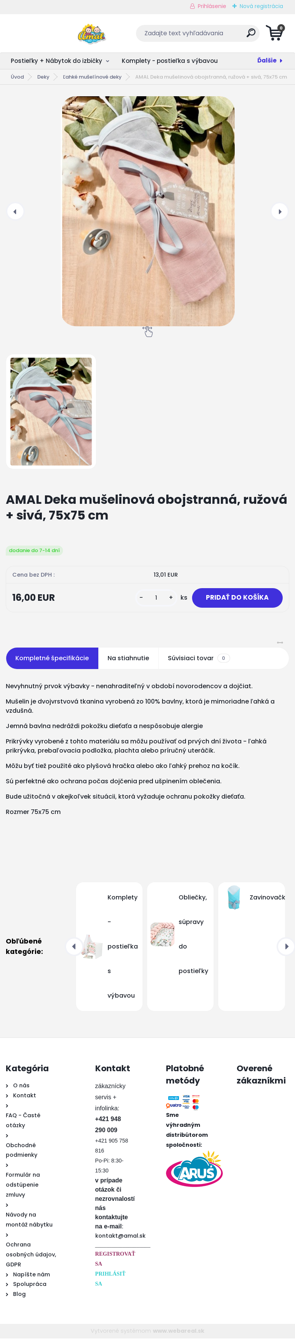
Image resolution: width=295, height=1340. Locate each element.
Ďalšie (267, 60)
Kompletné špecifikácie (52, 659)
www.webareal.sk (178, 1332)
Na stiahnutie (128, 659)
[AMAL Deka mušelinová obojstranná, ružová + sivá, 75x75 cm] (147, 211)
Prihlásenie (212, 6)
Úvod (17, 77)
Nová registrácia (261, 6)
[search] (240, 35)
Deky (43, 77)
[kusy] (151, 598)
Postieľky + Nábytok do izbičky (56, 61)
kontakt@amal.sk (120, 1237)
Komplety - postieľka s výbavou (170, 61)
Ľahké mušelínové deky (92, 77)
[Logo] (53, 33)
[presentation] (15, 211)
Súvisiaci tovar (199, 659)
